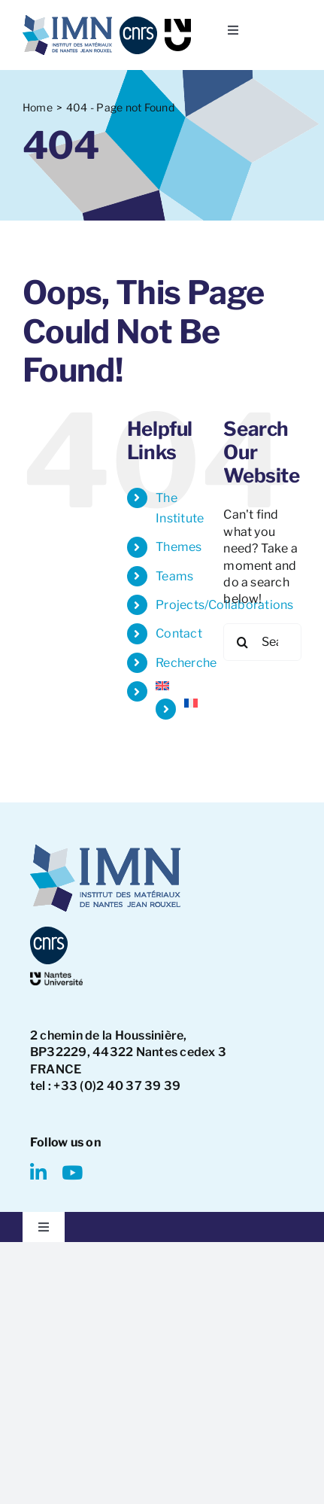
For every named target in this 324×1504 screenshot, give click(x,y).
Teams (174, 576)
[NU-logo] (178, 24)
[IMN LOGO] (67, 21)
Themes (178, 547)
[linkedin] (38, 1172)
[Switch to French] (192, 703)
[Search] (242, 642)
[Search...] (262, 642)
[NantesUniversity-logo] (56, 977)
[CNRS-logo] (138, 22)
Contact (179, 633)
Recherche (186, 663)
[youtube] (72, 1172)
